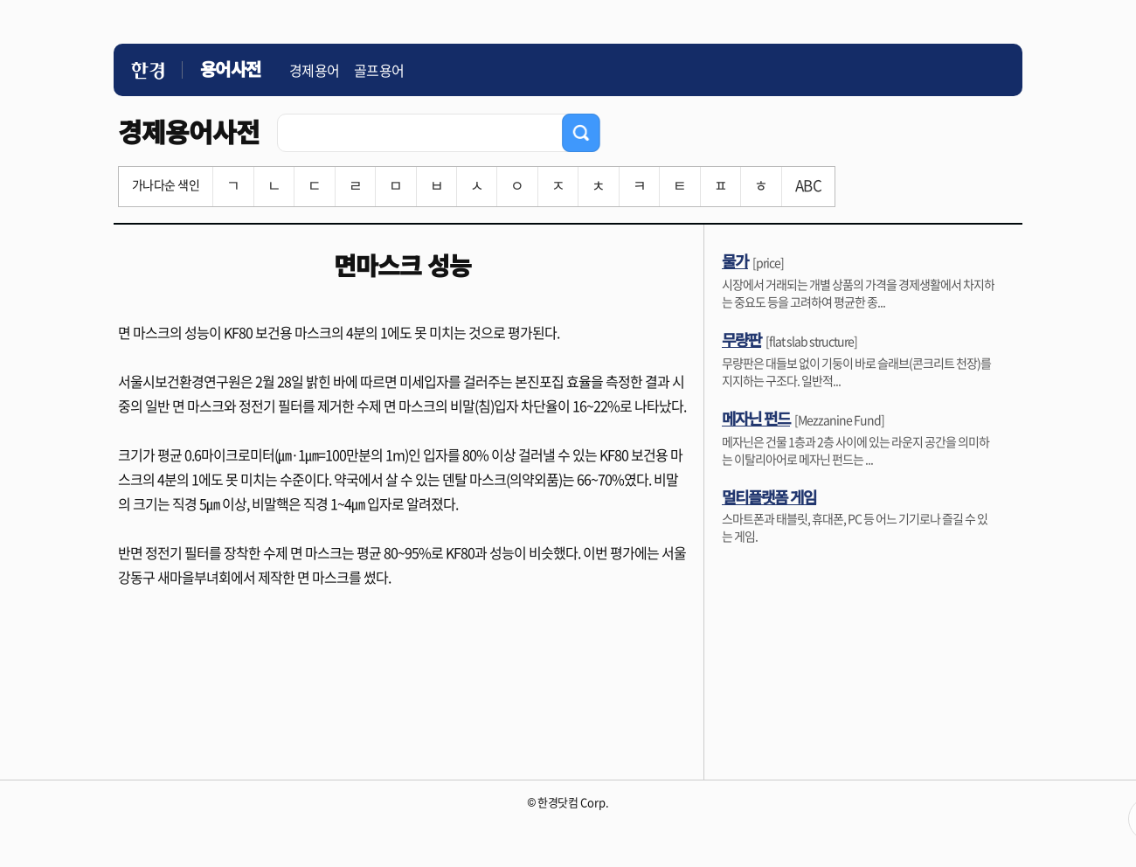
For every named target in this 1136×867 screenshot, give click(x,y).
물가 (735, 260)
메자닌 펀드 (756, 417)
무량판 (741, 339)
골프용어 (379, 69)
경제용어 (314, 69)
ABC (808, 185)
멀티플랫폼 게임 (769, 496)
